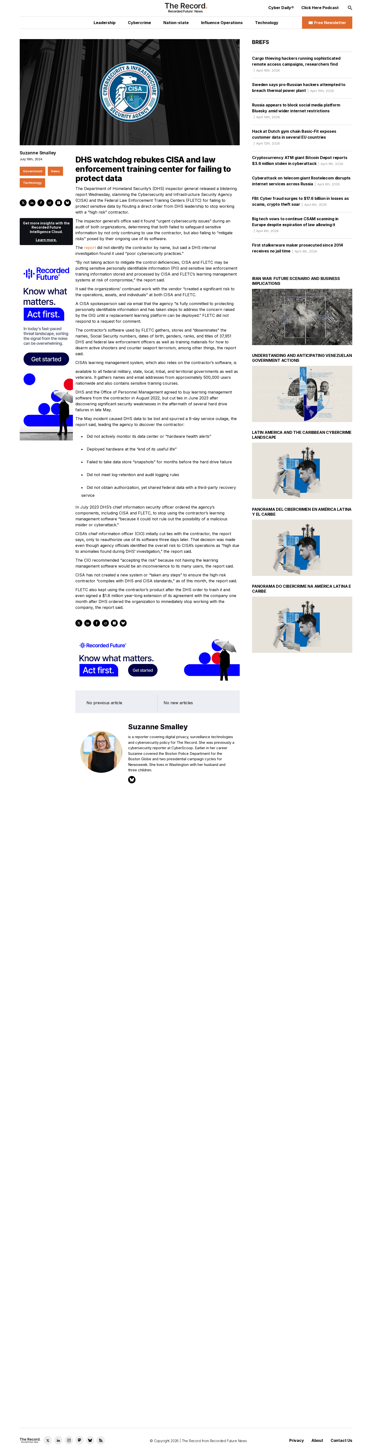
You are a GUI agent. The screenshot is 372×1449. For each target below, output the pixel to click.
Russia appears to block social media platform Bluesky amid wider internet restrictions (296, 110)
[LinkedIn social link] (58, 1440)
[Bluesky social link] (90, 1440)
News (110, 643)
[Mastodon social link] (79, 1440)
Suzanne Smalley (38, 152)
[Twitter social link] (47, 1440)
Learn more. (102, 677)
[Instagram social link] (69, 1440)
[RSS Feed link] (100, 1440)
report (90, 247)
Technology (133, 643)
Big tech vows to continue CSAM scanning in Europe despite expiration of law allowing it (295, 224)
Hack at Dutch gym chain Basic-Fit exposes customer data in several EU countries (294, 137)
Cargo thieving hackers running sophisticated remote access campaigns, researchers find (296, 64)
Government (88, 643)
